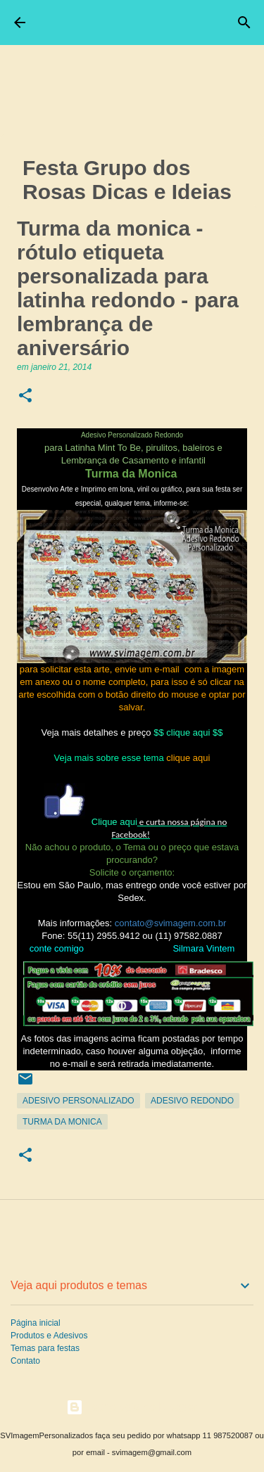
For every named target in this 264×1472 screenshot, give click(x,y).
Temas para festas (45, 1348)
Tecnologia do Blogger (132, 1407)
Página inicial (36, 1323)
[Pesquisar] (244, 22)
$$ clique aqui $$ (187, 732)
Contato (25, 1361)
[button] (25, 396)
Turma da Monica (62, 1122)
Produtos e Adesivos (49, 1335)
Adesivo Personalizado (78, 1101)
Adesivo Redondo (192, 1101)
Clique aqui (114, 822)
